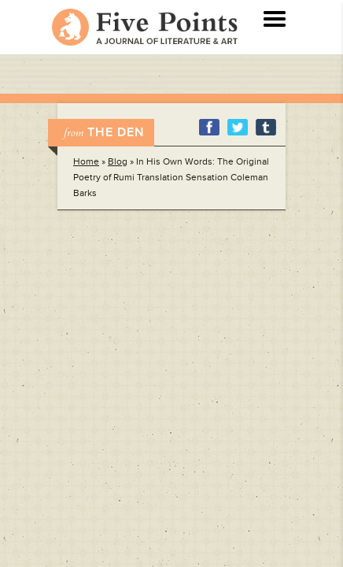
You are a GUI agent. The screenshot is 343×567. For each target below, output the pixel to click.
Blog (117, 162)
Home (86, 162)
